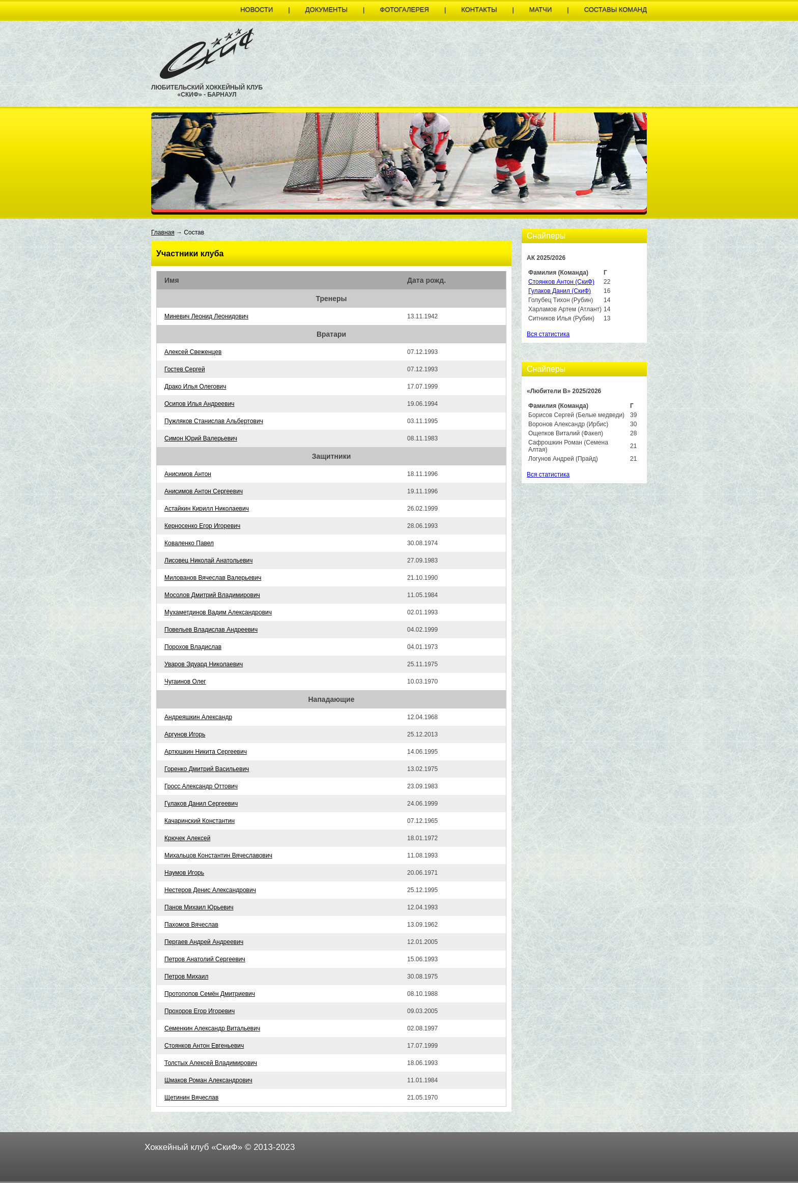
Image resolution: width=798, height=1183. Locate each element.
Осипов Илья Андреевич (199, 403)
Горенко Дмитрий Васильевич (206, 769)
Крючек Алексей (187, 838)
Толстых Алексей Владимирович (210, 1063)
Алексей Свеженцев (192, 352)
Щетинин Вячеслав (191, 1097)
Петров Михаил (186, 976)
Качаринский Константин (199, 820)
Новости (256, 9)
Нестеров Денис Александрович (210, 890)
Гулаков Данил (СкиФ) (559, 290)
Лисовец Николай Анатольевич (208, 560)
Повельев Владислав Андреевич (211, 629)
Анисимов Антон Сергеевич (203, 491)
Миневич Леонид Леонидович (206, 316)
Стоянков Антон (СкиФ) (561, 281)
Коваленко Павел (189, 543)
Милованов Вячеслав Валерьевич (212, 577)
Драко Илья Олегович (195, 386)
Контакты (479, 9)
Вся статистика (548, 334)
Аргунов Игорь (184, 734)
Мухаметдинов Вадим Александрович (218, 612)
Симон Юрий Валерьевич (200, 438)
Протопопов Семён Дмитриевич (209, 993)
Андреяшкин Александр (198, 717)
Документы (326, 9)
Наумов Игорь (184, 872)
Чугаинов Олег (185, 681)
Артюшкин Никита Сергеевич (205, 751)
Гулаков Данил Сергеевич (201, 803)
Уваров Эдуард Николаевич (203, 664)
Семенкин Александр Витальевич (212, 1028)
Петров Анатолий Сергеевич (204, 959)
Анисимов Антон (187, 474)
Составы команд (615, 9)
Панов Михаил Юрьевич (199, 907)
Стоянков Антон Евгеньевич (204, 1045)
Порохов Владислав (192, 646)
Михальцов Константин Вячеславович (218, 855)
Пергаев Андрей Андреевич (203, 941)
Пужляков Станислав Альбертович (213, 421)
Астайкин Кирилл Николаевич (206, 508)
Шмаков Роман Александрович (208, 1080)
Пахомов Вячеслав (191, 924)
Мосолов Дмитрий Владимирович (212, 595)
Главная (163, 232)
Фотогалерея (404, 9)
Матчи (540, 9)
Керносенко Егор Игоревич (202, 525)
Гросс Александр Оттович (201, 786)
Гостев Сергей (184, 369)
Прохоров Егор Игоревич (199, 1011)
